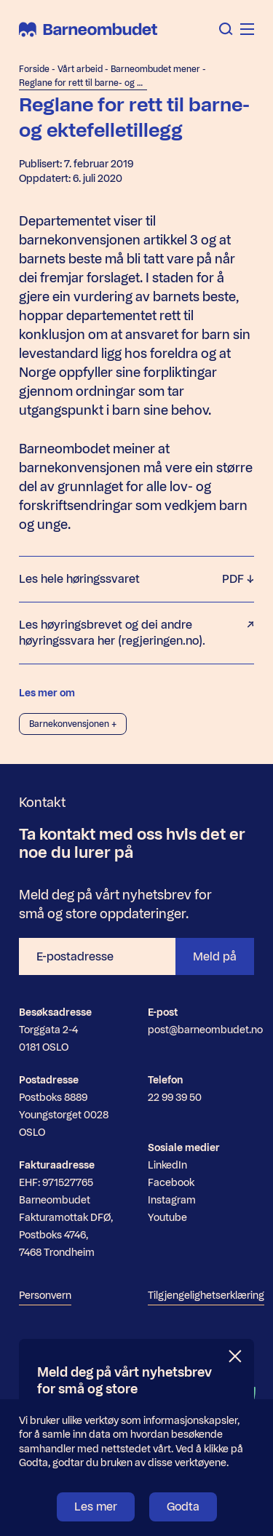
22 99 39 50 (175, 1097)
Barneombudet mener (155, 69)
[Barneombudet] (88, 29)
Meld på (215, 956)
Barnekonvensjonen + (72, 724)
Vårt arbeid (80, 69)
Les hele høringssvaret (136, 579)
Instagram (172, 1200)
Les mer (95, 1506)
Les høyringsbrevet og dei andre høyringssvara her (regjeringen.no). (136, 633)
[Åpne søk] (226, 29)
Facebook (171, 1183)
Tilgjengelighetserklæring (206, 1295)
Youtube (167, 1217)
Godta (183, 1506)
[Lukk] (236, 1357)
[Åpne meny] (247, 29)
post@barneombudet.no (205, 1030)
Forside (34, 69)
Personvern (45, 1295)
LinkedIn (167, 1165)
